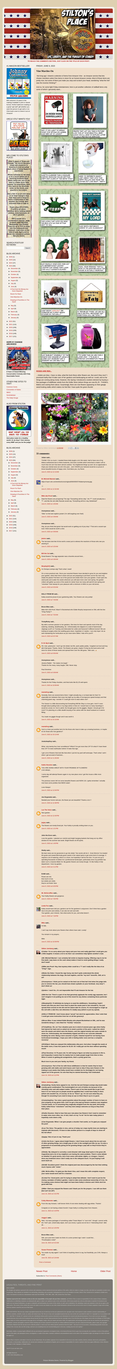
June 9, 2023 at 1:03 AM (49, 504)
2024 (11, 263)
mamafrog (45, 692)
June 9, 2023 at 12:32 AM (50, 489)
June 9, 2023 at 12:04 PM (50, 790)
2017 (11, 336)
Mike (43, 923)
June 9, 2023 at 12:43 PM (50, 816)
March (13, 311)
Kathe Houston (46, 765)
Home (74, 1271)
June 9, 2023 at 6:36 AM (49, 559)
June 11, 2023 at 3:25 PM (50, 1228)
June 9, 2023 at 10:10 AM (50, 719)
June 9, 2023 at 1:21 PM (49, 828)
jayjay (43, 822)
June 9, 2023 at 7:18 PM (49, 916)
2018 (11, 333)
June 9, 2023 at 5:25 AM (49, 546)
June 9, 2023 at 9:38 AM (49, 672)
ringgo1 (44, 1218)
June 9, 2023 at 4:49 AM (49, 517)
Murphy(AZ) (45, 566)
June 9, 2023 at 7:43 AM (49, 600)
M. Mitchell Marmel (48, 479)
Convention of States (14, 390)
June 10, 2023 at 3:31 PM (50, 1194)
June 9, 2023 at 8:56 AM (49, 653)
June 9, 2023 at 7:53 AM (49, 615)
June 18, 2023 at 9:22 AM (50, 1243)
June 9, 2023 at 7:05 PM (49, 899)
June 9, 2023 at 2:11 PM (49, 867)
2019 (11, 330)
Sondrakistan (11, 395)
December (14, 268)
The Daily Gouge (12, 398)
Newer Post (41, 1271)
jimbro (43, 538)
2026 (11, 257)
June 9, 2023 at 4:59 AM (49, 531)
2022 (11, 321)
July (12, 283)
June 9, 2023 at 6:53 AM (49, 587)
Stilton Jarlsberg (47, 948)
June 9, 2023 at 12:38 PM (50, 803)
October (14, 274)
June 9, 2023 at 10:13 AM (50, 734)
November (14, 271)
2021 (11, 324)
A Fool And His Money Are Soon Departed (19, 290)
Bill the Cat (45, 553)
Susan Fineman (47, 1250)
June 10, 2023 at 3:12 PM (50, 1075)
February (14, 314)
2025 (11, 260)
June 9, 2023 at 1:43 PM (49, 843)
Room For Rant (15, 294)
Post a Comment (45, 1262)
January (14, 317)
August (13, 280)
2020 (11, 327)
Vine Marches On (16, 297)
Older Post (105, 1271)
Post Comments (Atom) (54, 1276)
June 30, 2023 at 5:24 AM (50, 1258)
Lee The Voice (46, 810)
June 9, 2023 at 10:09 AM (50, 685)
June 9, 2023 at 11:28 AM (50, 758)
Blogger (70, 1360)
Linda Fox (45, 906)
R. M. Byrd (45, 643)
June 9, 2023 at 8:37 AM (49, 636)
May (12, 305)
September (15, 277)
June (13, 286)
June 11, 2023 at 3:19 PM (50, 1211)
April (12, 308)
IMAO (9, 392)
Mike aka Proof (46, 496)
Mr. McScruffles (47, 893)
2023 (11, 266)
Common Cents (12, 387)
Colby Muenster (47, 1200)
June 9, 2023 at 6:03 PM (49, 886)
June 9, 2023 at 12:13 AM (50, 472)
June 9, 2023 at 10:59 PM (50, 942)
